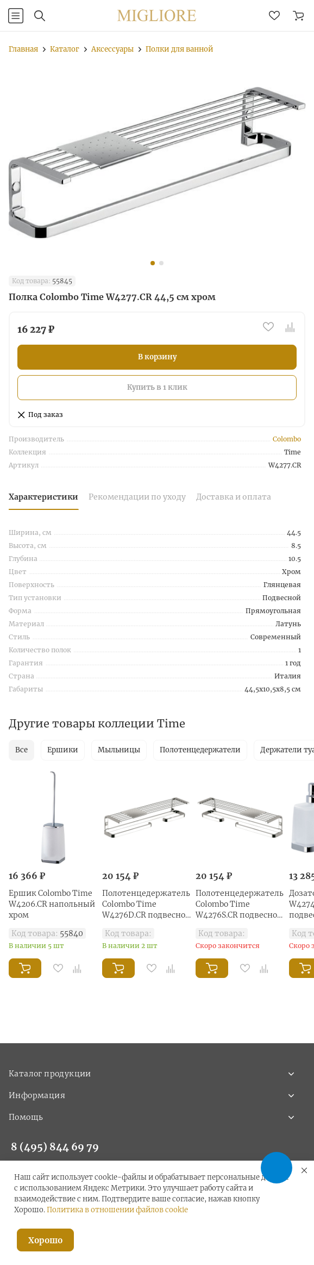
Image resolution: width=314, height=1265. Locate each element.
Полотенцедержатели (200, 750)
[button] (152, 263)
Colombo (287, 439)
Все (21, 750)
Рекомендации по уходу (137, 497)
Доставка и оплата (233, 497)
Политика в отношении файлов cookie (117, 1209)
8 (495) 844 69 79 (55, 1147)
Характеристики (43, 497)
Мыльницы (119, 750)
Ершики (62, 750)
